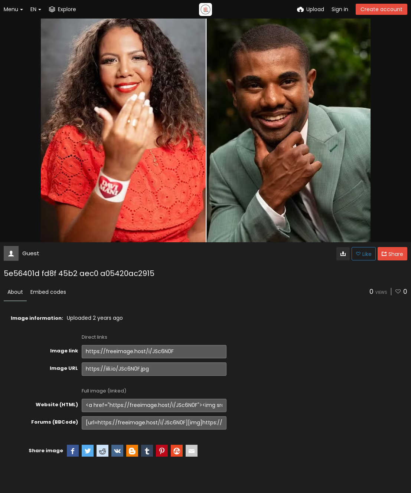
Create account (381, 9)
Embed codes (48, 292)
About (15, 292)
